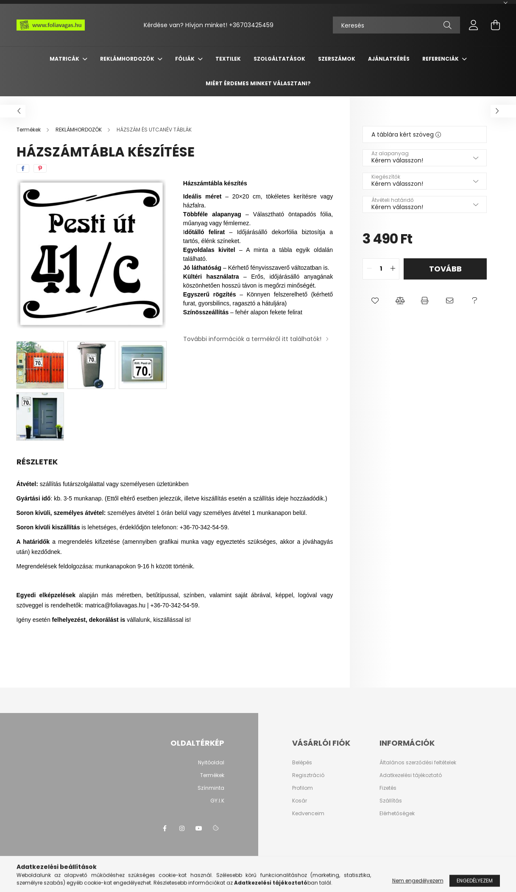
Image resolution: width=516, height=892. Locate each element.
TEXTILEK (228, 58)
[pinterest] (40, 168)
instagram (181, 828)
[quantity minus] (369, 269)
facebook (164, 828)
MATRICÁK (65, 58)
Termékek (212, 775)
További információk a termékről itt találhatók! (252, 339)
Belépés (302, 763)
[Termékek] (29, 129)
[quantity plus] (392, 269)
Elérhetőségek (397, 814)
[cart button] (495, 25)
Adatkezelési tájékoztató (410, 775)
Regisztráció (308, 775)
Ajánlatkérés (389, 58)
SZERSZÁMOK (336, 58)
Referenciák (441, 58)
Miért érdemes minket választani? (258, 83)
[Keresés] (396, 25)
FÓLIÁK (185, 58)
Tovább (445, 268)
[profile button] (473, 25)
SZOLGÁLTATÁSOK (279, 58)
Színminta (211, 787)
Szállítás (390, 801)
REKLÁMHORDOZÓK (128, 58)
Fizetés (387, 788)
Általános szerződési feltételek (417, 763)
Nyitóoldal (211, 762)
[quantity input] (381, 269)
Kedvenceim (308, 814)
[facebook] (23, 168)
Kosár (299, 801)
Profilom (302, 788)
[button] (375, 300)
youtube (198, 828)
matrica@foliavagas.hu (115, 605)
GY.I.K (217, 800)
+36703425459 (251, 25)
